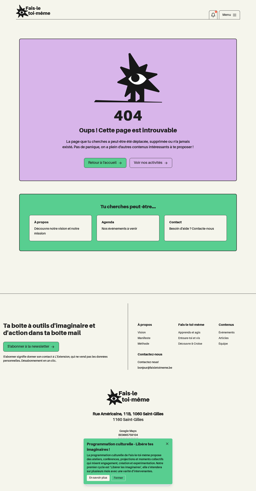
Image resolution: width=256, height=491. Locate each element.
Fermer (118, 478)
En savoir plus (98, 477)
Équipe (223, 343)
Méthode (143, 343)
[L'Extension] (33, 11)
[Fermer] (167, 444)
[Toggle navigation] (229, 14)
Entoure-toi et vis (189, 338)
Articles (224, 338)
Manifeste (144, 338)
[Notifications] (213, 14)
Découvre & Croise (190, 343)
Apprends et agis (189, 332)
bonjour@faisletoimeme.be (155, 367)
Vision (142, 332)
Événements (227, 332)
